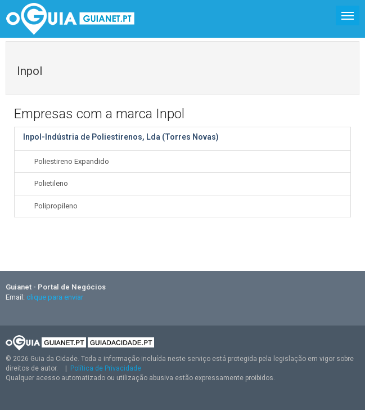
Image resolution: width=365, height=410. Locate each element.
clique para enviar (54, 297)
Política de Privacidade (105, 368)
